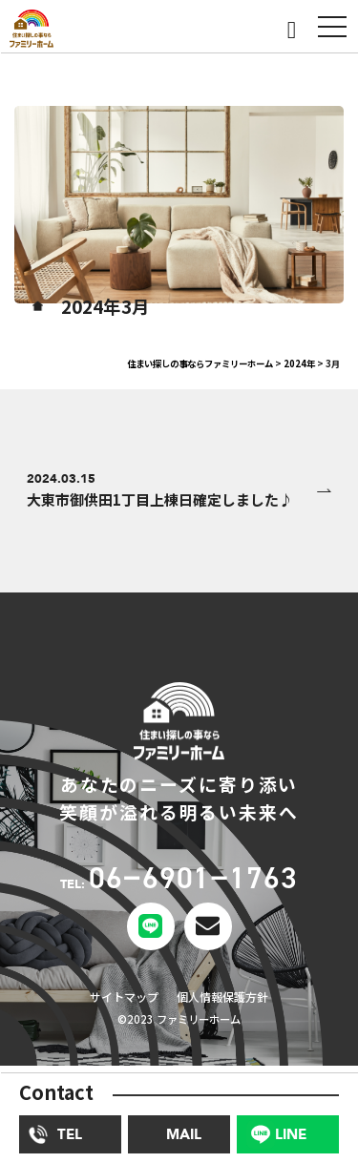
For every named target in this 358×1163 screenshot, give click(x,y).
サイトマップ (116, 1002)
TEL (69, 1134)
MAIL (183, 1134)
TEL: (179, 884)
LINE (290, 1134)
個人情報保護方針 (228, 1002)
